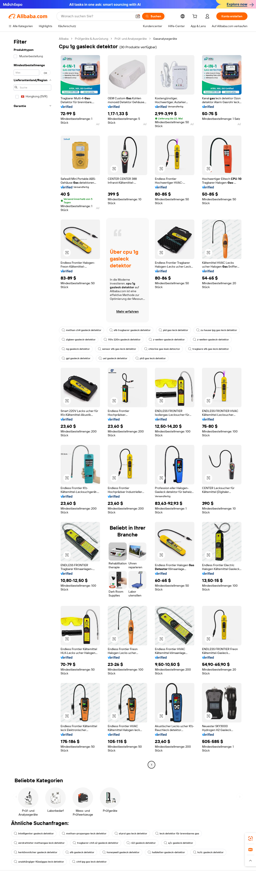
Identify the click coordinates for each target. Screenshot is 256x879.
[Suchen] (153, 16)
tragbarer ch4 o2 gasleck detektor (95, 843)
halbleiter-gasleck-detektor (166, 852)
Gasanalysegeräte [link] (165, 38)
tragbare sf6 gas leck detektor (208, 349)
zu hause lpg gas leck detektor (216, 330)
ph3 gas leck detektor (150, 358)
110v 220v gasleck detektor (122, 339)
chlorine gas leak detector (162, 349)
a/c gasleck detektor (178, 843)
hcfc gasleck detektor (208, 852)
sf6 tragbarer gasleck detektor (130, 330)
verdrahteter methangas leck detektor (39, 843)
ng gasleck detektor (76, 349)
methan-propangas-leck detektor (84, 833)
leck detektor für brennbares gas (177, 833)
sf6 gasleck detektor (79, 852)
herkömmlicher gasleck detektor (35, 852)
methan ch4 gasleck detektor (81, 330)
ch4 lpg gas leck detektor (89, 861)
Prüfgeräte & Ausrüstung (91, 38)
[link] (250, 838)
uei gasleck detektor (113, 358)
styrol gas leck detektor (131, 833)
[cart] (195, 17)
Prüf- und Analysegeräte (131, 38)
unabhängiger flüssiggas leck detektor (39, 861)
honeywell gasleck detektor (121, 852)
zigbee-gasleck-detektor (79, 339)
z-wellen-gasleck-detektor (167, 339)
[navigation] (32, 402)
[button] (137, 16)
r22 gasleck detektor (141, 843)
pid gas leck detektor (173, 330)
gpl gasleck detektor (76, 358)
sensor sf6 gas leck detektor (117, 349)
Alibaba (63, 38)
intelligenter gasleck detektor (34, 833)
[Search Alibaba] (96, 16)
